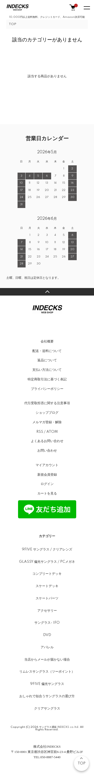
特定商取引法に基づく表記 (47, 379)
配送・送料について (47, 351)
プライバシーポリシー (47, 389)
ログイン (47, 484)
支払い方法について (47, 370)
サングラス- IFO (47, 622)
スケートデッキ (47, 586)
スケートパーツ (47, 598)
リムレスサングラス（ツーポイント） (47, 671)
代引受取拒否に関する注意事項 (47, 403)
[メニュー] (86, 7)
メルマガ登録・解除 (47, 422)
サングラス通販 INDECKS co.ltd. (59, 727)
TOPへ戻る (47, 292)
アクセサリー (47, 610)
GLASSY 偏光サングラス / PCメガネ (47, 561)
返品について (47, 360)
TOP (12, 24)
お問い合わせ (47, 450)
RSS (39, 432)
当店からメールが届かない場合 (47, 659)
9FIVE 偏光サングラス (47, 684)
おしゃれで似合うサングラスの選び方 (47, 696)
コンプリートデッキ (47, 574)
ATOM (52, 432)
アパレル (47, 647)
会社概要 (47, 341)
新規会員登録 (47, 474)
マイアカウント (47, 465)
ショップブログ (47, 412)
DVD (47, 635)
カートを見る (47, 493)
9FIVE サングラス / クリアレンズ (47, 549)
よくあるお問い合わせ (47, 441)
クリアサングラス (47, 708)
